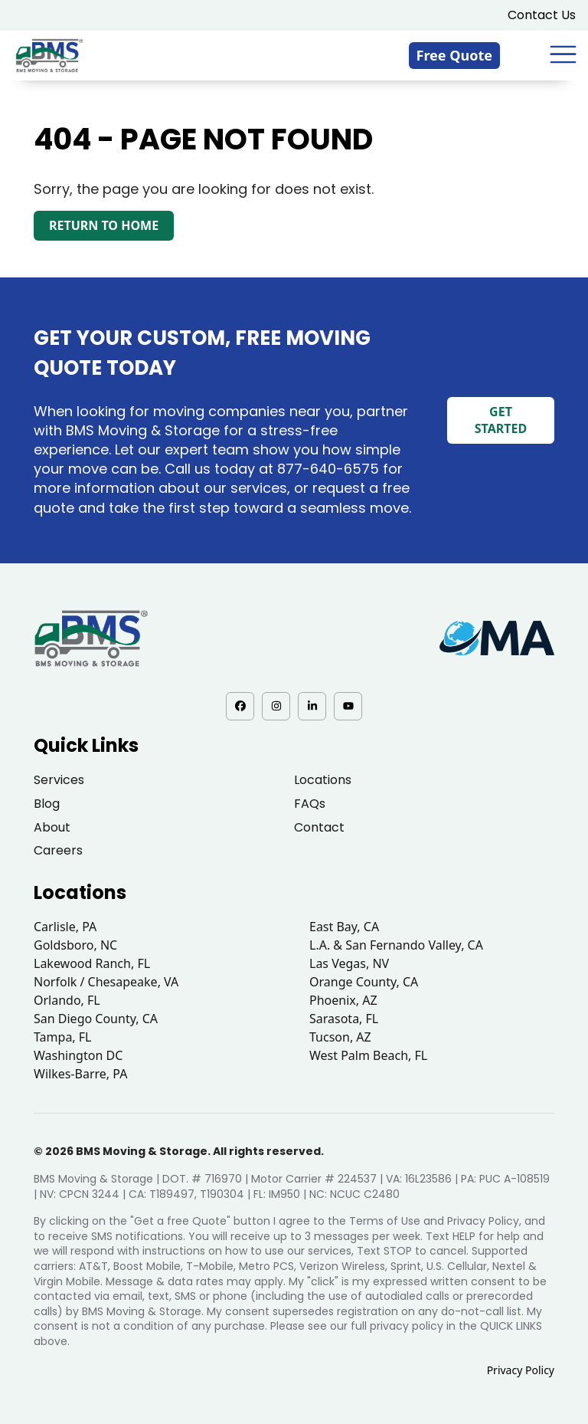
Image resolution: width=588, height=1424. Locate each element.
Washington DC (78, 1055)
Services (59, 780)
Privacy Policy (520, 1370)
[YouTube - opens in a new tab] (348, 706)
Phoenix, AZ (343, 1000)
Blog (47, 803)
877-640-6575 (328, 468)
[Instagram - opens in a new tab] (276, 706)
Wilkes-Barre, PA (80, 1073)
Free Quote (454, 55)
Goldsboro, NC (75, 945)
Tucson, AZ (340, 1037)
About (52, 827)
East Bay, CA (344, 926)
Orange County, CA (363, 981)
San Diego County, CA (96, 1018)
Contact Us (542, 15)
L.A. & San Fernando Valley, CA (396, 945)
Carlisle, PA (65, 926)
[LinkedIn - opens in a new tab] (312, 706)
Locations (322, 780)
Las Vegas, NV (349, 963)
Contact (319, 827)
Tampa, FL (63, 1037)
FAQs (309, 803)
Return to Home (103, 225)
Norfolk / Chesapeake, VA (106, 981)
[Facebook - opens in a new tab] (240, 706)
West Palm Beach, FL (368, 1055)
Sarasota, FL (343, 1018)
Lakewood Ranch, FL (92, 963)
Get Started (501, 420)
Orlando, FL (67, 1000)
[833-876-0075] (529, 54)
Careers (58, 850)
